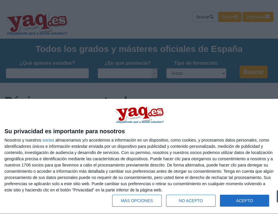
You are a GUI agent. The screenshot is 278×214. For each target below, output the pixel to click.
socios (48, 140)
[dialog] (139, 156)
